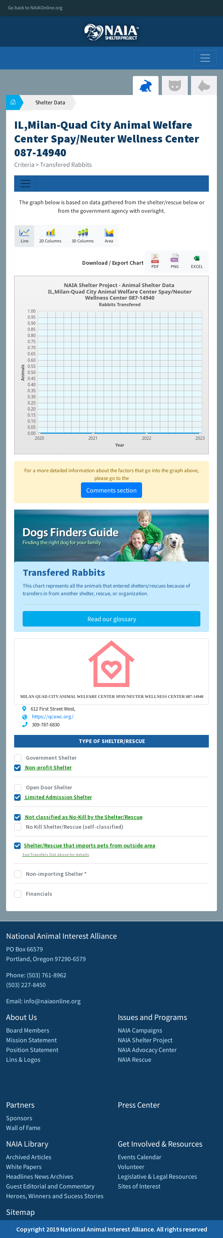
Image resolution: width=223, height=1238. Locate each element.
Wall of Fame (23, 1127)
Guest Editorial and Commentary (50, 1186)
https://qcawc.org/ (53, 716)
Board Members (27, 1030)
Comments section (111, 490)
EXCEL (197, 261)
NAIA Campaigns (140, 1030)
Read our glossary (111, 619)
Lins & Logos (23, 1059)
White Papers (24, 1166)
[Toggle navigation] (205, 58)
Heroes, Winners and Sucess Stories (55, 1196)
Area (109, 236)
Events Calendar (139, 1157)
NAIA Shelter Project (145, 1040)
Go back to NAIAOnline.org (35, 7)
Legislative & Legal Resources (157, 1176)
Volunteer (131, 1166)
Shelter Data (50, 102)
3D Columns (83, 236)
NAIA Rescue (134, 1059)
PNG (175, 261)
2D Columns (50, 236)
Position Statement (32, 1050)
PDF (155, 261)
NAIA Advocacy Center (147, 1050)
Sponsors (19, 1118)
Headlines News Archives (39, 1176)
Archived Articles (28, 1157)
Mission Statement (31, 1040)
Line (24, 236)
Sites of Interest (139, 1186)
